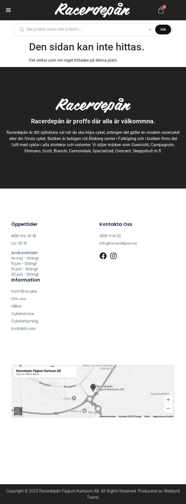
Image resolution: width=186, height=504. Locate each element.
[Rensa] (150, 29)
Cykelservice (22, 313)
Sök (163, 29)
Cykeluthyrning (24, 321)
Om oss (18, 298)
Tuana (92, 497)
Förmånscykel (24, 291)
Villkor (16, 306)
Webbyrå (172, 491)
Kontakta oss (23, 328)
